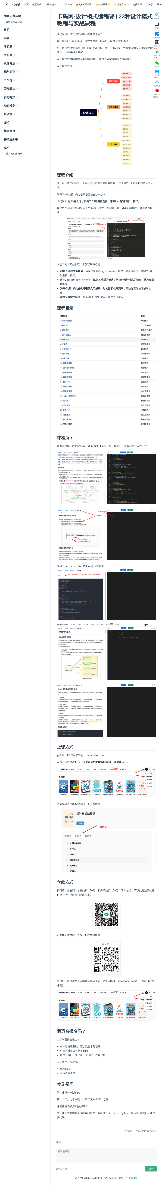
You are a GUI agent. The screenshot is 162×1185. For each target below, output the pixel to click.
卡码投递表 (52, 4)
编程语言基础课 (14, 22)
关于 (150, 4)
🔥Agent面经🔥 (84, 4)
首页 (26, 4)
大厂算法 (67, 4)
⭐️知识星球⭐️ (103, 4)
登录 (151, 1168)
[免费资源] (139, 4)
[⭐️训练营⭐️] (121, 4)
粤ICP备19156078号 (125, 1178)
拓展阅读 (36, 4)
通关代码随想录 (14, 153)
